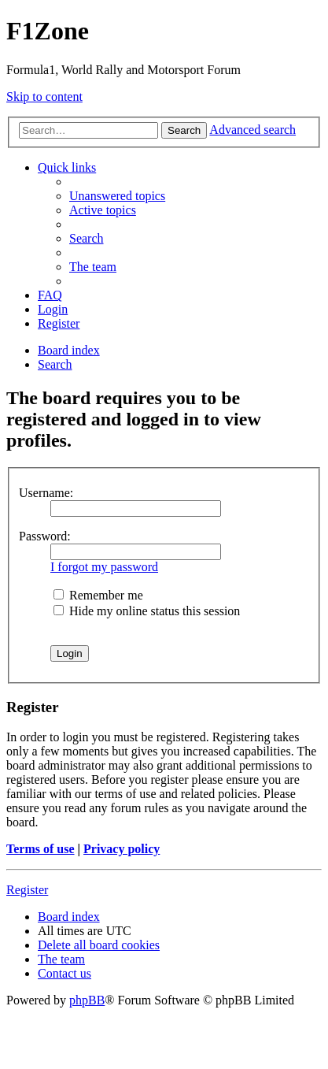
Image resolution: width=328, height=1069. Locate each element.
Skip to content (44, 96)
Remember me (98, 595)
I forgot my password (104, 566)
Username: (46, 492)
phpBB (87, 1000)
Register (27, 889)
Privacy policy (121, 849)
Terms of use (40, 849)
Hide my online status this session (146, 611)
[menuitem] (117, 195)
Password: (45, 536)
